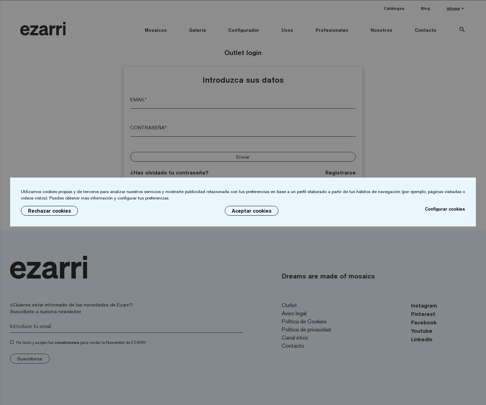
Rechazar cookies (49, 211)
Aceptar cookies (251, 211)
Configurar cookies (445, 209)
